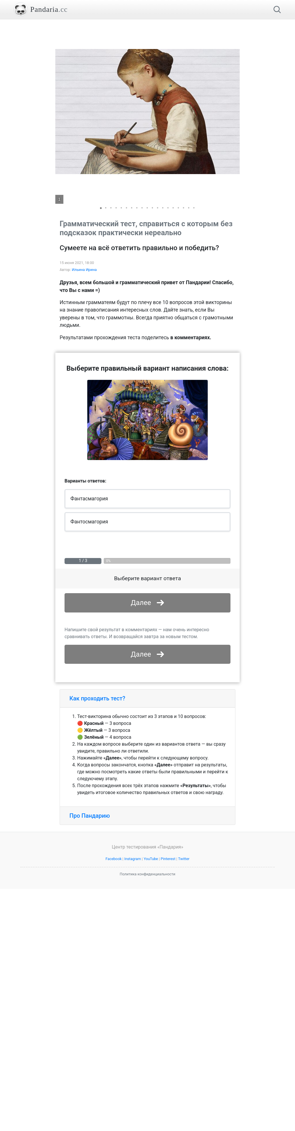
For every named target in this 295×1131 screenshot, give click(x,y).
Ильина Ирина (84, 269)
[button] (234, 111)
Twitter (184, 939)
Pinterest (168, 939)
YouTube (151, 939)
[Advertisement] (147, 659)
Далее (141, 603)
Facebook (113, 939)
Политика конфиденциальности (147, 955)
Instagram (132, 939)
